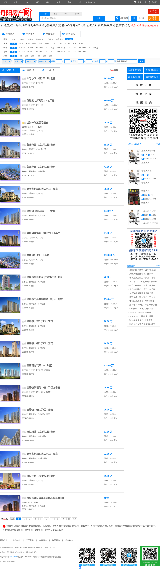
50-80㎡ (30, 52)
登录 (139, 2)
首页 (5, 2)
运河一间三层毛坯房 (37, 122)
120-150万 (61, 48)
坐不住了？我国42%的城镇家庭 (143, 305)
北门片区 (50, 39)
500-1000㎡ (82, 52)
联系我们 (56, 540)
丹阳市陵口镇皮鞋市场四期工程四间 (46, 498)
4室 (38, 56)
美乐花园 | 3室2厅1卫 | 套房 (41, 166)
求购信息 (70, 34)
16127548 (13, 557)
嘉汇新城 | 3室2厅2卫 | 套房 (41, 431)
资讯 (58, 2)
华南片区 (39, 39)
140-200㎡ (61, 52)
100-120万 (50, 48)
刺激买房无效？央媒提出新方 (142, 324)
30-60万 (30, 48)
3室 (32, 56)
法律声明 (17, 540)
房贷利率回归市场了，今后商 (142, 289)
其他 (81, 44)
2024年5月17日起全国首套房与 (143, 282)
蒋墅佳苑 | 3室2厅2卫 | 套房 (41, 476)
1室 (20, 56)
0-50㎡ (22, 52)
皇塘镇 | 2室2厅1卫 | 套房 (40, 321)
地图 (37, 2)
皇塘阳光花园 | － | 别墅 (39, 365)
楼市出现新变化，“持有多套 (141, 301)
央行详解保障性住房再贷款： (142, 293)
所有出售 (10, 70)
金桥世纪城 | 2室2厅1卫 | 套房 (42, 453)
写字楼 (67, 44)
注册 (144, 2)
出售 (16, 2)
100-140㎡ (50, 52)
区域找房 (10, 34)
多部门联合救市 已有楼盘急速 (142, 270)
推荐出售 (30, 70)
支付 (80, 2)
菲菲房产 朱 (146, 171)
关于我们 (30, 540)
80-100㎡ (39, 52)
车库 (74, 44)
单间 (47, 44)
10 (69, 519)
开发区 (30, 39)
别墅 (34, 44)
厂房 (53, 44)
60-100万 (39, 48)
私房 (28, 44)
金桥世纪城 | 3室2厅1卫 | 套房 (42, 189)
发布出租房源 (152, 70)
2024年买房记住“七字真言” (141, 320)
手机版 (154, 2)
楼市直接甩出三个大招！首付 (142, 278)
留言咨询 (69, 540)
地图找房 (124, 18)
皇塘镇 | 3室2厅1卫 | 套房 (40, 343)
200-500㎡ (72, 52)
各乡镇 (69, 39)
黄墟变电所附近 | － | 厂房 (40, 100)
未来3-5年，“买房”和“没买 (141, 316)
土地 (60, 44)
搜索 (98, 18)
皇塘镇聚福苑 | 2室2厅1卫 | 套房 (43, 233)
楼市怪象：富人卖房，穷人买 (142, 297)
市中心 (22, 39)
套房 (21, 44)
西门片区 (60, 39)
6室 (50, 56)
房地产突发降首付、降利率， (142, 274)
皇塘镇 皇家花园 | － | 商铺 (41, 211)
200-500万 (82, 48)
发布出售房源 (134, 70)
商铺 (40, 44)
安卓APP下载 (90, 2)
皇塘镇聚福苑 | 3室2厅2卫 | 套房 (43, 387)
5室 (44, 56)
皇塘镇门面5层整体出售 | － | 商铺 (45, 299)
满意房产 (145, 191)
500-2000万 (93, 48)
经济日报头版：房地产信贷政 (142, 285)
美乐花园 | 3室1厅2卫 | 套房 (41, 144)
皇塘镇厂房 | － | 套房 (38, 255)
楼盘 (48, 2)
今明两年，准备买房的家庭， (142, 309)
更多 (158, 144)
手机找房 (141, 18)
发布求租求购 (134, 77)
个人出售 (50, 70)
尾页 (74, 519)
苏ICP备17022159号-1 (7, 561)
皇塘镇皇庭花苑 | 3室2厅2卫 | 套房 (45, 277)
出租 (26, 2)
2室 (26, 56)
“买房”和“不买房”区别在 (140, 312)
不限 (13, 39)
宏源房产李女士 (148, 151)
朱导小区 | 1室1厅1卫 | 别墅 (41, 78)
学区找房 (30, 34)
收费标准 (43, 540)
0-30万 (22, 48)
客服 (69, 2)
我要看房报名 (152, 77)
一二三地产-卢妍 (148, 211)
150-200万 (72, 48)
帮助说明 (3, 540)
